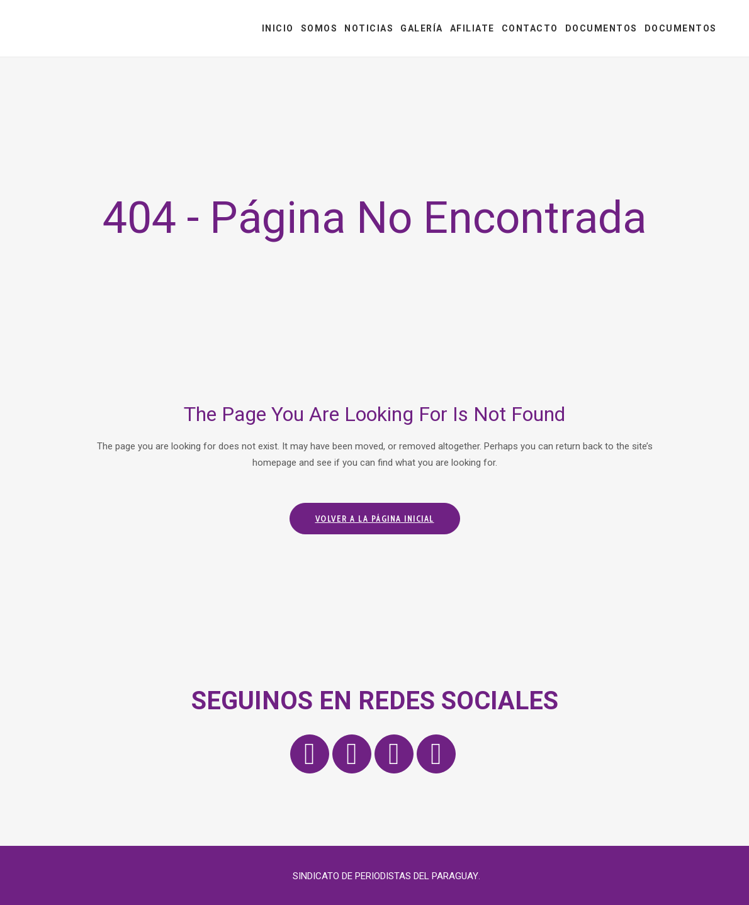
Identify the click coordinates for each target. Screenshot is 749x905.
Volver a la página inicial (374, 519)
